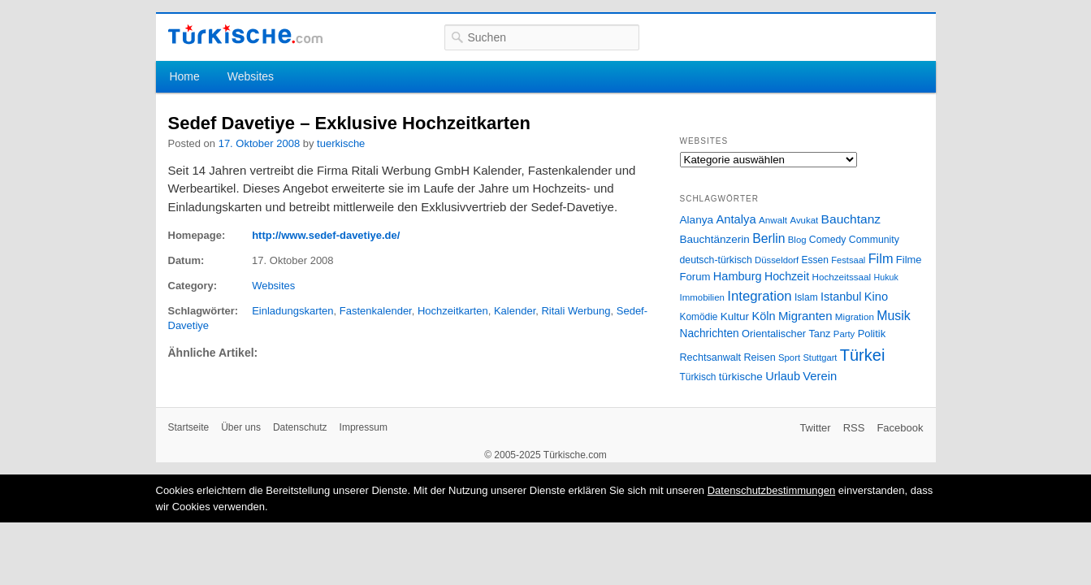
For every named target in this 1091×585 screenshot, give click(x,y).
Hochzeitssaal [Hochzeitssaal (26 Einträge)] (841, 276)
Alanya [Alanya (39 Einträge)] (697, 220)
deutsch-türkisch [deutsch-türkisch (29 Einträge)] (716, 260)
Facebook (900, 428)
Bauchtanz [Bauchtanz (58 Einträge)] (851, 219)
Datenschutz (300, 427)
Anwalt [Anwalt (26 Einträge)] (773, 219)
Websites (250, 76)
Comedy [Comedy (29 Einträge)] (827, 239)
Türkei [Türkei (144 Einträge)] (862, 355)
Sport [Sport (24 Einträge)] (789, 357)
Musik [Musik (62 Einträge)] (894, 316)
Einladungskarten (292, 311)
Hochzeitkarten (453, 311)
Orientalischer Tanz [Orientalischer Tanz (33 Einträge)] (786, 333)
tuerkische (341, 143)
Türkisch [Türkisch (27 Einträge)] (698, 377)
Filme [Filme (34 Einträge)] (909, 260)
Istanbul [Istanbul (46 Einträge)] (840, 296)
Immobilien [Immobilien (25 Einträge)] (702, 297)
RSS (854, 428)
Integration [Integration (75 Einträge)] (759, 296)
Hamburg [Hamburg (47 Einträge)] (737, 276)
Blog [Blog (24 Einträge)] (797, 240)
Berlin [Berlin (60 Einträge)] (768, 238)
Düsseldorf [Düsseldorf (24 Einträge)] (777, 260)
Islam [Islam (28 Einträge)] (806, 297)
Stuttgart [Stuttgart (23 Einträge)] (820, 357)
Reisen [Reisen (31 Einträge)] (759, 357)
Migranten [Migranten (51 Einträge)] (805, 316)
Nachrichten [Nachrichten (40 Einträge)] (709, 333)
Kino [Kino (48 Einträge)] (876, 296)
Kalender (514, 311)
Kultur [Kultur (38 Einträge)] (735, 316)
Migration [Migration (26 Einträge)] (854, 316)
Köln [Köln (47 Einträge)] (763, 316)
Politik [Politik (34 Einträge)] (872, 333)
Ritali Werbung (575, 311)
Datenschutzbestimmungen (772, 490)
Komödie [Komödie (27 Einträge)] (699, 317)
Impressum (363, 427)
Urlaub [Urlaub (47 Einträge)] (782, 376)
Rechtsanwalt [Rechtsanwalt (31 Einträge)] (711, 357)
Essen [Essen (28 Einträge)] (815, 260)
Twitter (814, 428)
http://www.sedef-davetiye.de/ (326, 235)
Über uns (241, 427)
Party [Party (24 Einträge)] (844, 334)
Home (184, 76)
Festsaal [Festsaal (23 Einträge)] (848, 260)
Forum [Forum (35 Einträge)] (695, 277)
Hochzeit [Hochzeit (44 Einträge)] (786, 276)
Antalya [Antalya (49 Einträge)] (735, 219)
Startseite (189, 427)
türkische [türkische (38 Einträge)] (741, 376)
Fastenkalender (376, 311)
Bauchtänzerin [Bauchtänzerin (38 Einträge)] (715, 239)
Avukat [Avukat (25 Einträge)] (804, 220)
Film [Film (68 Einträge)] (881, 258)
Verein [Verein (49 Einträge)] (820, 376)
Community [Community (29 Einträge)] (874, 239)
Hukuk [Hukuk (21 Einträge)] (886, 277)
